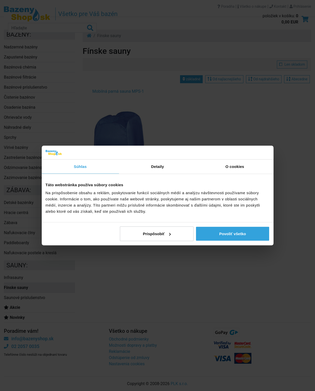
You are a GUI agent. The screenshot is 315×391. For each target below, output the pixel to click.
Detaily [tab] (157, 166)
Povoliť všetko (232, 234)
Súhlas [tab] (80, 166)
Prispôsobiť (157, 234)
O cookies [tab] (234, 166)
